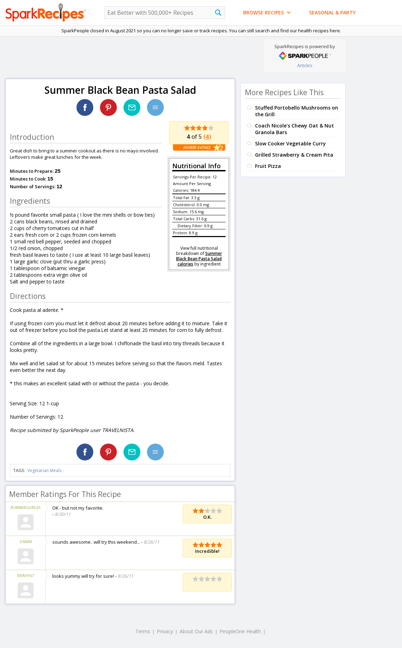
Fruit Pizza (268, 166)
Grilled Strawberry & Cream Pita (294, 154)
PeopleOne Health (240, 631)
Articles (305, 65)
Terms (142, 631)
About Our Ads (196, 631)
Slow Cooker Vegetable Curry (290, 143)
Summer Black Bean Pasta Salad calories (199, 258)
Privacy (165, 631)
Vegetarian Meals (44, 470)
